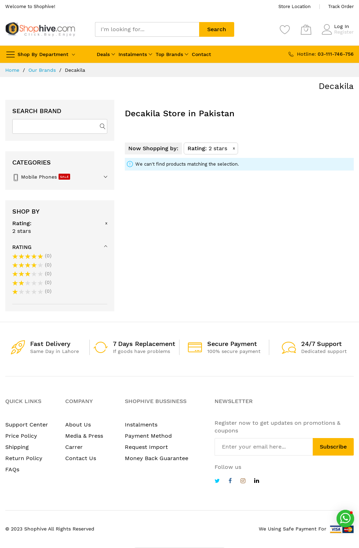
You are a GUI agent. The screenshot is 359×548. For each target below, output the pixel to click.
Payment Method (148, 435)
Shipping (17, 447)
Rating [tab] (22, 247)
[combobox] (147, 29)
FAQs (12, 469)
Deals (103, 54)
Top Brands (169, 54)
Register (344, 32)
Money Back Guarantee (156, 458)
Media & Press (84, 435)
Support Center (26, 424)
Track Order (341, 6)
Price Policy (21, 435)
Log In (341, 26)
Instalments (132, 54)
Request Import (146, 447)
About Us (78, 424)
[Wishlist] (285, 29)
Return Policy (23, 458)
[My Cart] (306, 29)
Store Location (294, 6)
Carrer (74, 447)
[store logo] (40, 29)
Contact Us (80, 458)
